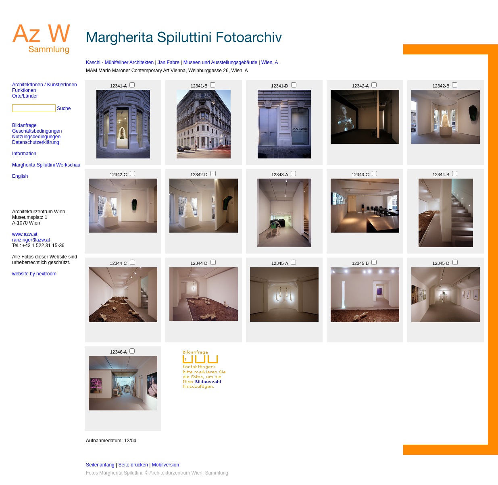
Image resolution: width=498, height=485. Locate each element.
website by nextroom (34, 274)
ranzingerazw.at (31, 240)
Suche (64, 108)
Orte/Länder (25, 96)
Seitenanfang (100, 465)
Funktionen (24, 90)
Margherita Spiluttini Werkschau (46, 165)
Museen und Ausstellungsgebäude (220, 62)
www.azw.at (25, 234)
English (20, 176)
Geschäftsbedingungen (37, 131)
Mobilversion (165, 465)
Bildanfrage (24, 125)
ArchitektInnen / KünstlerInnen (44, 84)
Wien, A (269, 62)
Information (24, 153)
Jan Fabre (168, 62)
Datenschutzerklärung (35, 142)
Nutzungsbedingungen (36, 136)
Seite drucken (133, 465)
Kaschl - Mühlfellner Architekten (120, 62)
